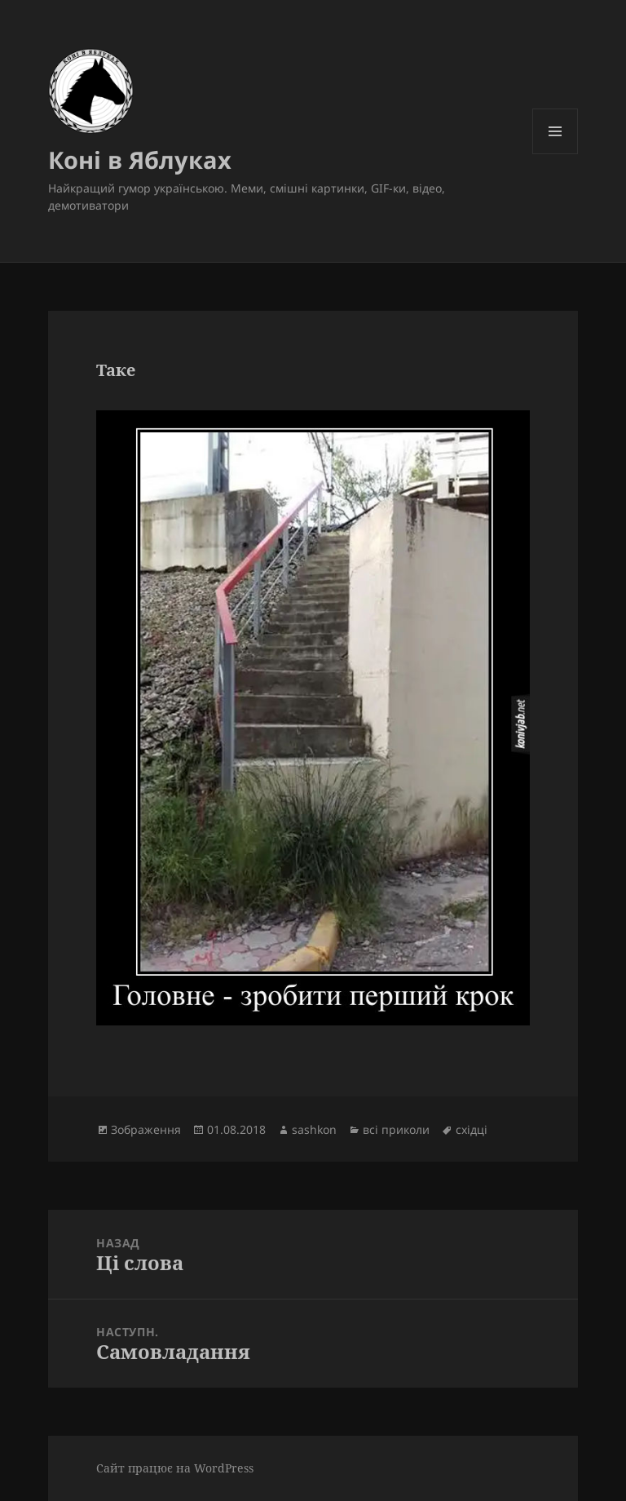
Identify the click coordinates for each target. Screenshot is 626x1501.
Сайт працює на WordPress (174, 1468)
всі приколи (396, 1129)
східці (471, 1129)
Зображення (146, 1129)
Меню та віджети (555, 153)
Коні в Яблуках (139, 159)
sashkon (314, 1129)
